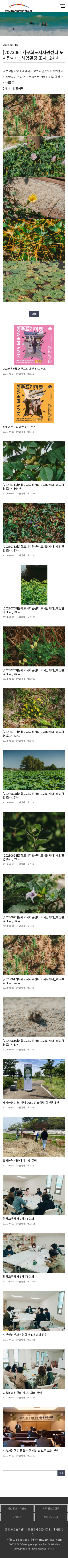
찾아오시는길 (51, 1517)
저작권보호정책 (51, 1508)
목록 (34, 314)
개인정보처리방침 (17, 1508)
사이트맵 (17, 1517)
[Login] (51, 1548)
